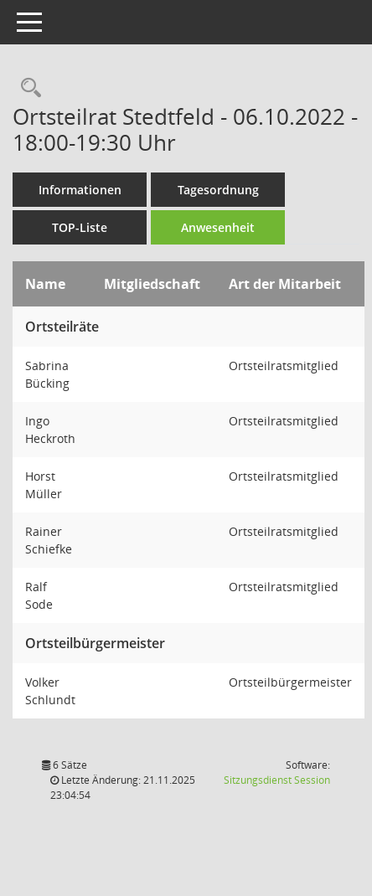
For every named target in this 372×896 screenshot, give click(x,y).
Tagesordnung (218, 190)
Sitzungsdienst (277, 780)
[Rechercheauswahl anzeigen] (27, 88)
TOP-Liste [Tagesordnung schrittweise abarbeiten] (79, 227)
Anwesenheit (218, 227)
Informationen (80, 190)
